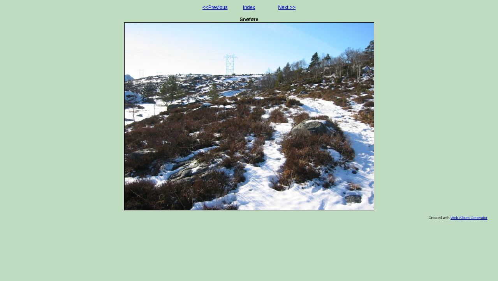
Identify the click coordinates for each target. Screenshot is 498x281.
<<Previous (215, 7)
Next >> (287, 7)
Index (249, 7)
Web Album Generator (468, 217)
